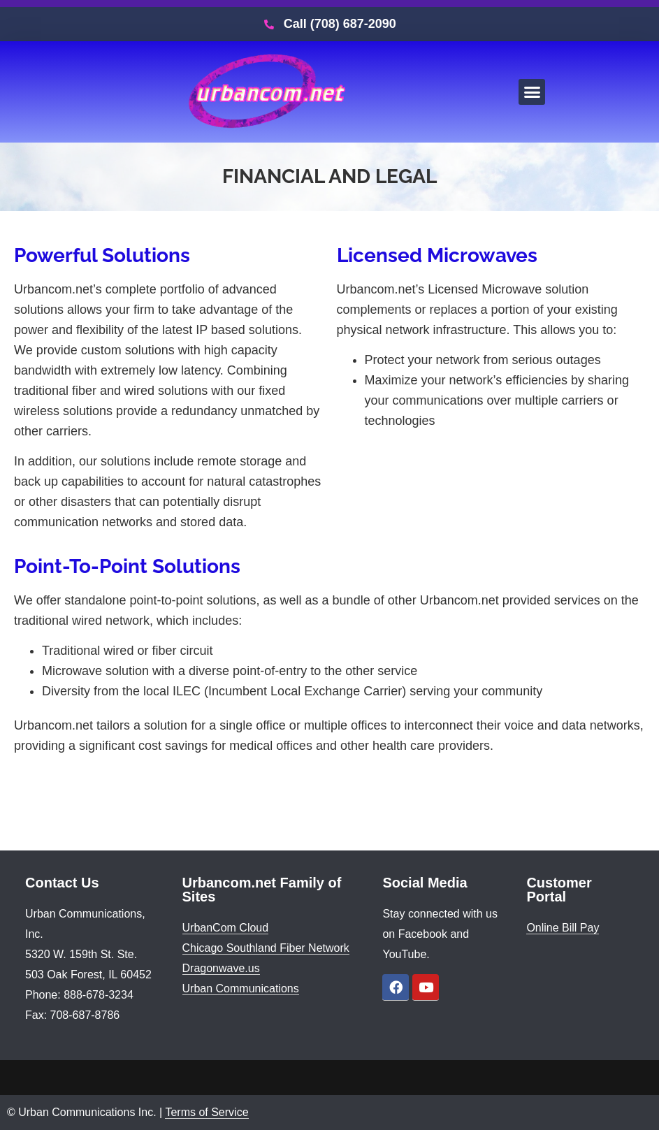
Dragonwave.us (221, 968)
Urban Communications (240, 988)
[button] (532, 92)
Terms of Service (206, 1112)
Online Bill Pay (562, 928)
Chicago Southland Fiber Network (265, 948)
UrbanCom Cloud (225, 928)
